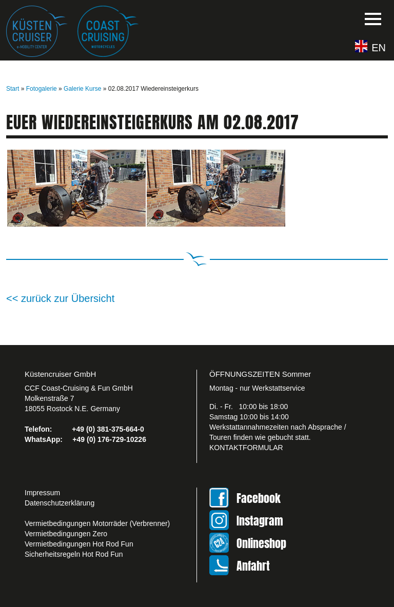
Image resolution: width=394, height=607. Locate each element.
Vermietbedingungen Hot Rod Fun (79, 544)
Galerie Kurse (82, 88)
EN (378, 47)
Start (12, 88)
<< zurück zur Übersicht (60, 298)
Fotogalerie (41, 88)
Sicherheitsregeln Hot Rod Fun (74, 554)
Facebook (259, 498)
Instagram (260, 520)
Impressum (42, 493)
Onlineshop (261, 543)
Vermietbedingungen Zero (66, 534)
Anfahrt (253, 565)
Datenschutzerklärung (59, 503)
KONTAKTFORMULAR (246, 447)
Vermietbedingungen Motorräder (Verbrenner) (97, 523)
